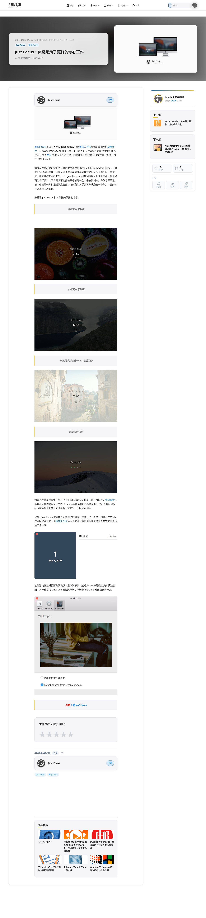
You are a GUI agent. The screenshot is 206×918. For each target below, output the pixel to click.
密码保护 (110, 500)
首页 (70, 5)
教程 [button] (109, 5)
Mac (49, 155)
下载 (135, 5)
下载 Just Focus (78, 705)
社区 (82, 5)
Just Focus (20, 45)
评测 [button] (94, 5)
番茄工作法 (33, 45)
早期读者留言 (48, 753)
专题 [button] (123, 5)
